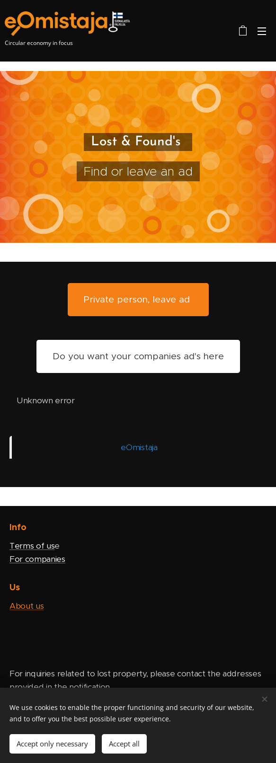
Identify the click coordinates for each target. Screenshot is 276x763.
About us (26, 606)
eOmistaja (139, 447)
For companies (37, 558)
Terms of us (31, 546)
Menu (262, 31)
